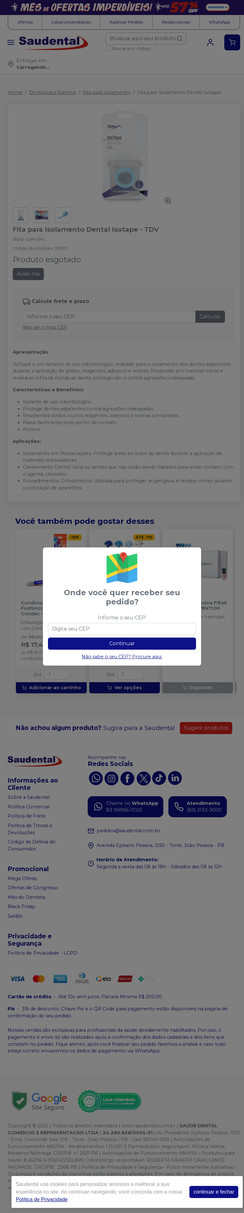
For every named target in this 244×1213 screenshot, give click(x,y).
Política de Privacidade (42, 1199)
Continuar (122, 643)
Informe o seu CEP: (122, 618)
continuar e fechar (213, 1192)
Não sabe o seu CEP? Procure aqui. (122, 657)
